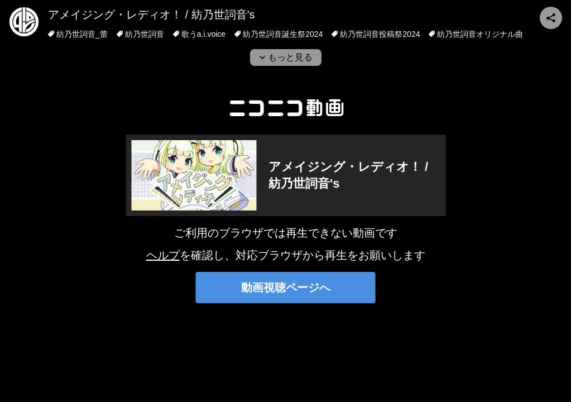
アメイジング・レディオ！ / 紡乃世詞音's (151, 14)
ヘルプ (163, 255)
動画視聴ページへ (285, 287)
